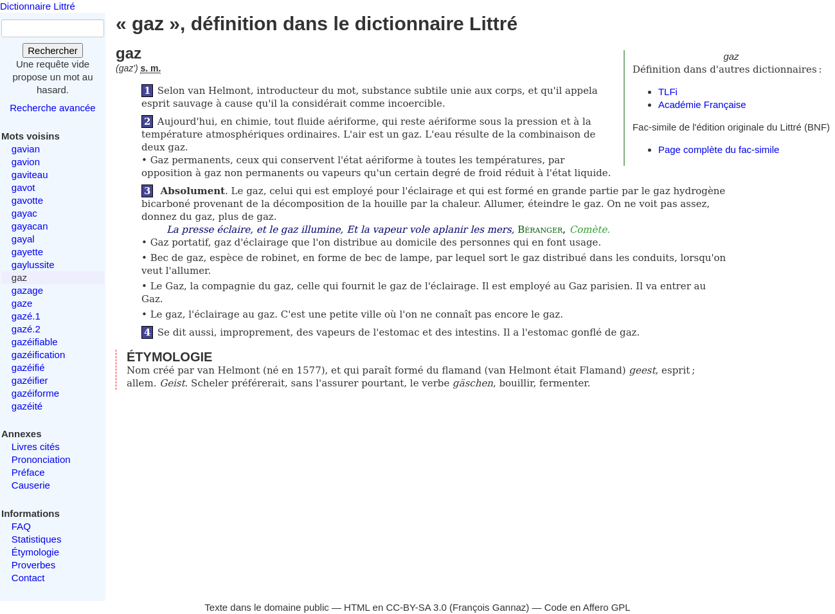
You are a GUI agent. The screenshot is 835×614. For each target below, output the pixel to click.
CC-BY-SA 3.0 (416, 607)
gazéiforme (35, 393)
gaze (22, 303)
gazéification (38, 354)
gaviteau (30, 174)
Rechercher (53, 50)
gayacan (30, 226)
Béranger (539, 229)
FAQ (21, 526)
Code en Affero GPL (587, 607)
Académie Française (702, 104)
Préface (28, 472)
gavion (26, 161)
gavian (26, 148)
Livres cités (36, 446)
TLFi (668, 91)
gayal (23, 238)
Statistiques (37, 539)
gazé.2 (26, 328)
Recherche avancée (52, 107)
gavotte (27, 200)
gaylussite (33, 264)
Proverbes (33, 564)
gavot (23, 187)
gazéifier (30, 380)
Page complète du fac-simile (718, 149)
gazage (27, 290)
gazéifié (28, 367)
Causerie (31, 485)
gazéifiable (35, 341)
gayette (27, 251)
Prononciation (41, 459)
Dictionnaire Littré (37, 6)
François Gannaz (489, 607)
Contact (28, 577)
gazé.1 (26, 316)
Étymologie (35, 551)
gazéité (27, 406)
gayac (24, 213)
